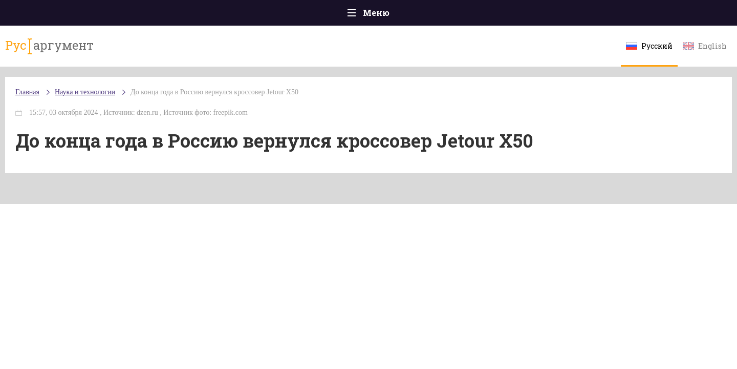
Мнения (649, 15)
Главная (87, 15)
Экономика (338, 15)
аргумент (105, 50)
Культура (526, 15)
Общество (277, 15)
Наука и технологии (455, 21)
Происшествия (151, 15)
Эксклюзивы (589, 15)
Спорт (391, 15)
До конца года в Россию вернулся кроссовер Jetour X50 (276, 102)
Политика (220, 15)
